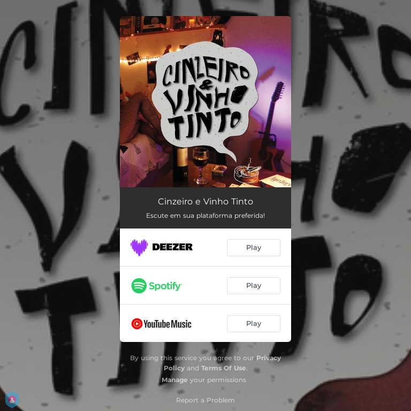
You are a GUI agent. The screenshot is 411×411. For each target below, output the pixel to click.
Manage (175, 380)
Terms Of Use (223, 368)
